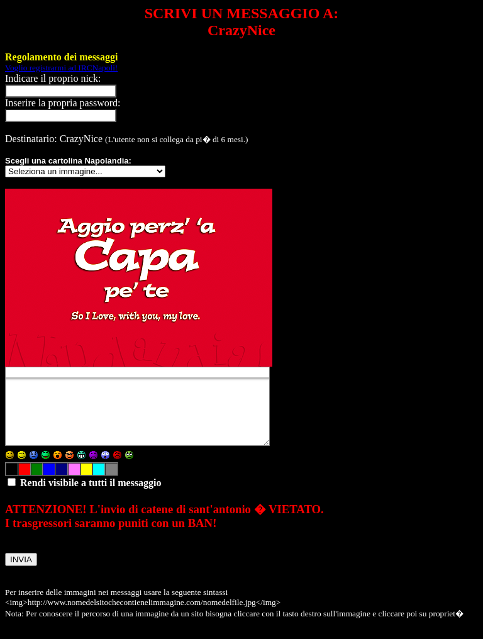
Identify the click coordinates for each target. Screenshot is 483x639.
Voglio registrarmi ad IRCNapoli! (61, 67)
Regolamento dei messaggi (61, 57)
